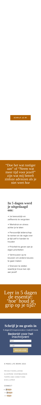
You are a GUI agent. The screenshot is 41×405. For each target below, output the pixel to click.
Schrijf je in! (20, 118)
